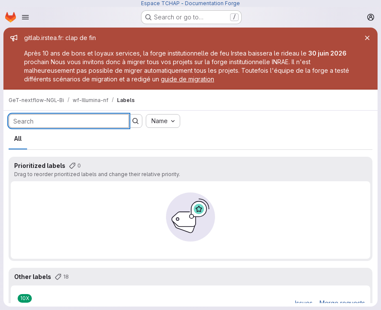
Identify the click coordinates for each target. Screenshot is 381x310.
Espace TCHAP (160, 3)
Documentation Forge (212, 3)
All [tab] (18, 138)
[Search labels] (69, 121)
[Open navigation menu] (25, 17)
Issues (304, 303)
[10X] (25, 298)
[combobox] (163, 121)
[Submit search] (135, 121)
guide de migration (187, 79)
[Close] (367, 38)
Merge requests (342, 303)
